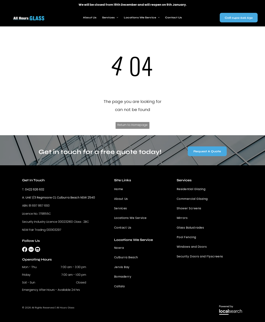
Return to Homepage (132, 125)
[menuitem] (89, 17)
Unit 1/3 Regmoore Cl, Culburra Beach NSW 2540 (60, 197)
